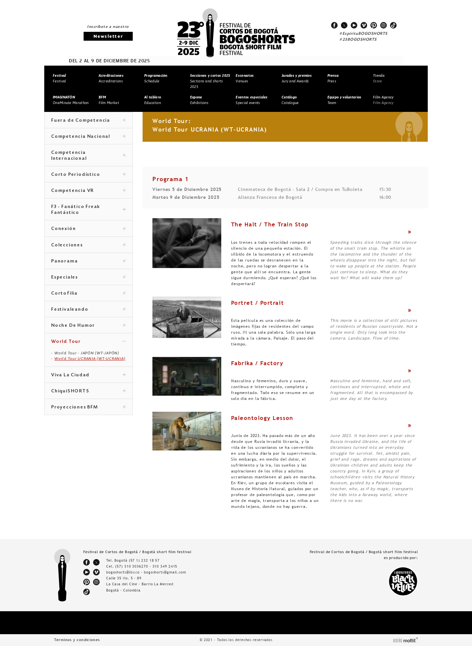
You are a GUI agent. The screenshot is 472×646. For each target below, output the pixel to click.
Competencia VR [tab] (88, 191)
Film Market (109, 100)
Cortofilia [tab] (88, 293)
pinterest (373, 25)
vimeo (364, 25)
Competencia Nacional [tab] (88, 137)
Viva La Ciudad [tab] (88, 375)
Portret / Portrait (257, 303)
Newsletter (108, 36)
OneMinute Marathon (70, 100)
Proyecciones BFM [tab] (88, 407)
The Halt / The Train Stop (270, 224)
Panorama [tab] (88, 261)
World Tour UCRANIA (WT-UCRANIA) (89, 358)
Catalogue (290, 100)
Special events (251, 100)
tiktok (393, 25)
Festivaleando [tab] (88, 309)
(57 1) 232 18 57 (144, 560)
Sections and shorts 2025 (210, 80)
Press (333, 78)
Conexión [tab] (88, 229)
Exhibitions (199, 100)
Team (344, 100)
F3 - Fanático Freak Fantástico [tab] (88, 210)
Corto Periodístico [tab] (88, 175)
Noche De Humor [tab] (88, 325)
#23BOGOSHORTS (358, 40)
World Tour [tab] (88, 342)
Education (152, 100)
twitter (344, 25)
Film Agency (383, 100)
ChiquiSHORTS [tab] (88, 391)
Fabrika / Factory (257, 363)
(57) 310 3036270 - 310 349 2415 (146, 566)
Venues (245, 78)
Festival (59, 78)
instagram (383, 25)
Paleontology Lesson (262, 418)
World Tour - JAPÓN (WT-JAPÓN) (86, 353)
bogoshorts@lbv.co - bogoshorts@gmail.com (146, 572)
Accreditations (111, 78)
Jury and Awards (297, 78)
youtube (354, 25)
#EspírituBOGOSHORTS (363, 34)
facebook (334, 25)
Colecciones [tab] (88, 245)
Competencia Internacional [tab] (88, 156)
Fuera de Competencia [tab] (88, 120)
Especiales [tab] (88, 277)
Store (378, 78)
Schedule (155, 78)
